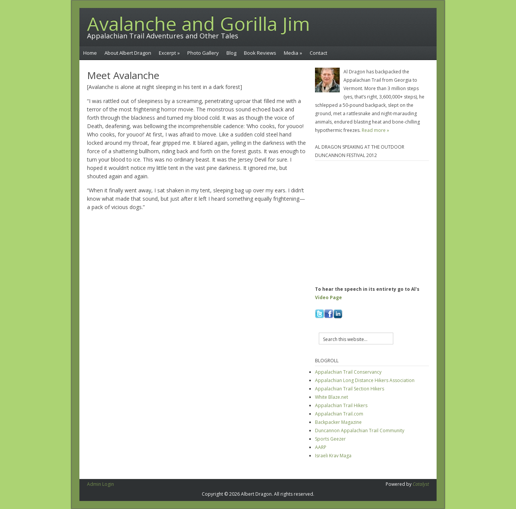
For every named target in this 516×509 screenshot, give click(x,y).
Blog (231, 52)
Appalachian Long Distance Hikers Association (365, 380)
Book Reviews (260, 52)
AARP (320, 447)
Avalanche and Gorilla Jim (198, 23)
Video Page (328, 297)
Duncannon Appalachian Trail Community (359, 430)
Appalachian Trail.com (339, 414)
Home (90, 52)
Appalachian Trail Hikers (341, 405)
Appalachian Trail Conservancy (348, 372)
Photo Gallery (203, 52)
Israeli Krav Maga (333, 455)
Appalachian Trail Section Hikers (349, 388)
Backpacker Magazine (338, 422)
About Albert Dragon (127, 52)
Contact (318, 52)
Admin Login (100, 484)
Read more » (375, 130)
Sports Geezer (330, 439)
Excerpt (169, 52)
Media (293, 52)
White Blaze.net (331, 397)
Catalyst (421, 484)
